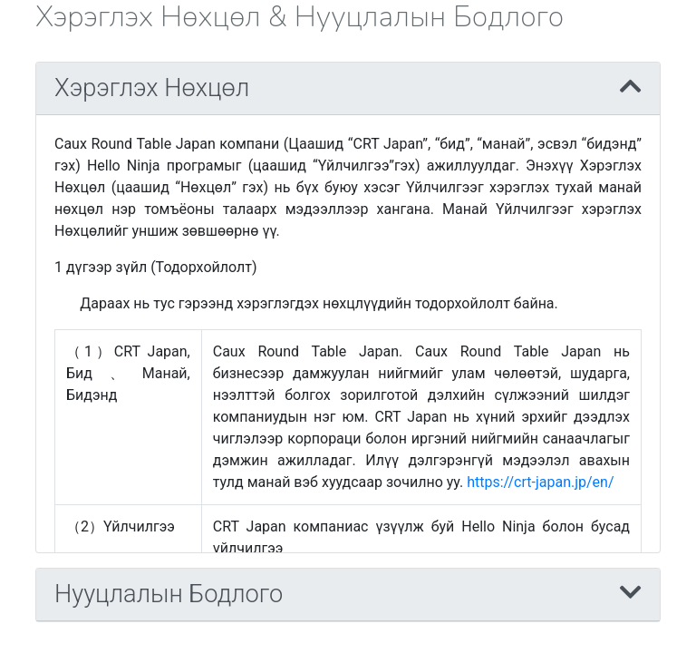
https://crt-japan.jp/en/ (540, 482)
